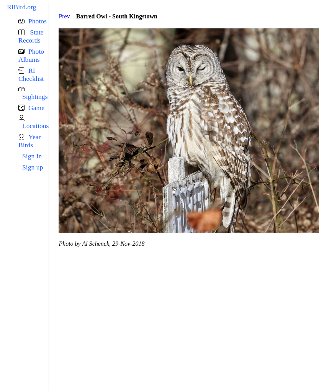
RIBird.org (21, 7)
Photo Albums (31, 55)
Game (36, 108)
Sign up (32, 167)
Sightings (34, 96)
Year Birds (29, 141)
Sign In (32, 156)
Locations (35, 126)
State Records (31, 36)
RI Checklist (31, 74)
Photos (37, 21)
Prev (64, 16)
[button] (33, 21)
